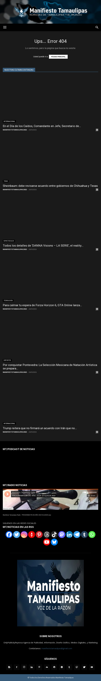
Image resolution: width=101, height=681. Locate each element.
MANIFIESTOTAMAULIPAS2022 (15, 130)
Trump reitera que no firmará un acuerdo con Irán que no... (40, 428)
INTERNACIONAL (9, 121)
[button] (97, 27)
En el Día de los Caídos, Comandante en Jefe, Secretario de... (42, 126)
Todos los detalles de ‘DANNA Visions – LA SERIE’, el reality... (43, 245)
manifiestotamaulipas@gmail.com (56, 648)
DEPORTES (7, 360)
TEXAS (6, 181)
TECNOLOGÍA (8, 300)
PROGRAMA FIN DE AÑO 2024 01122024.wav (36, 515)
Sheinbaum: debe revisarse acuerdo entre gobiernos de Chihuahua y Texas (50, 185)
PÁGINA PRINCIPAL (58, 57)
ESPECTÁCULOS (9, 241)
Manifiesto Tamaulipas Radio (12, 515)
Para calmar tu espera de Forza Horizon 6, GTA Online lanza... (42, 305)
